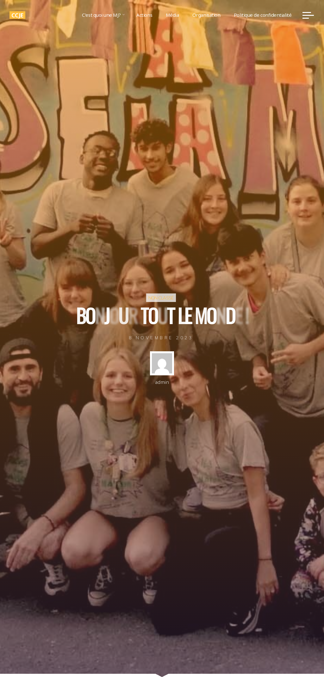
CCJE (17, 15)
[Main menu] (308, 15)
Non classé (161, 297)
